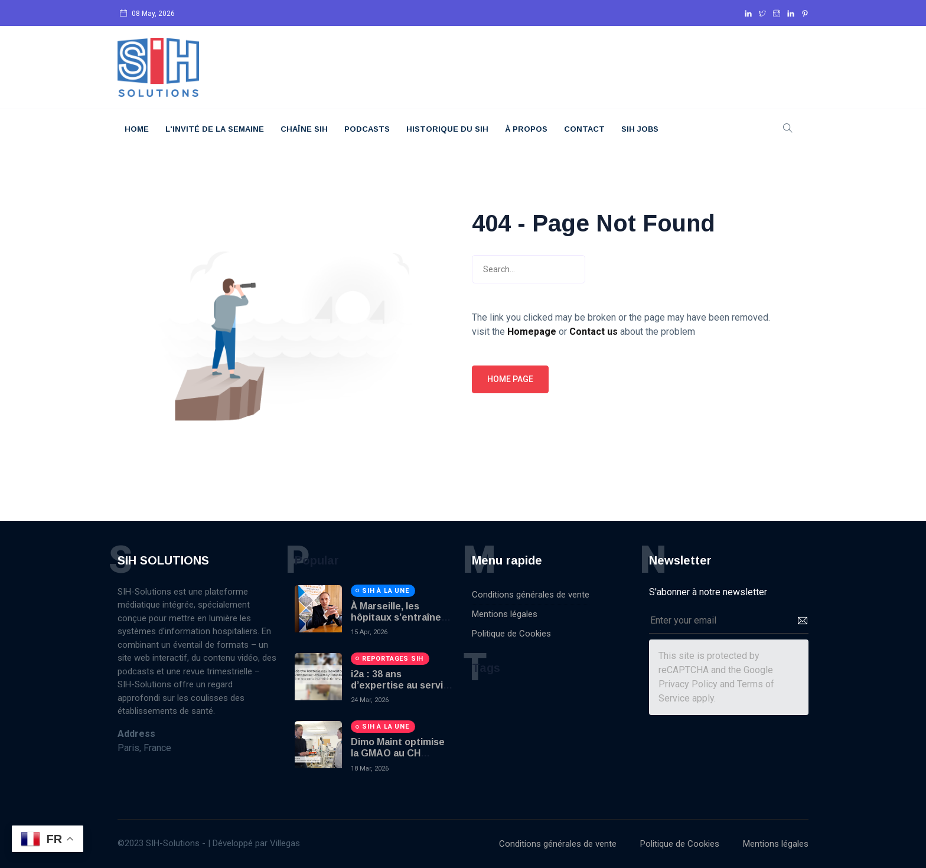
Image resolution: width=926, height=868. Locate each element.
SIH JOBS (639, 129)
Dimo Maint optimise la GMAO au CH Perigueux (398, 753)
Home (137, 129)
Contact (584, 129)
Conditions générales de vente (530, 594)
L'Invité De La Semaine (214, 129)
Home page (510, 379)
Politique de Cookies (511, 633)
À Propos (526, 129)
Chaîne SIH (304, 129)
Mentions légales (504, 614)
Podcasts (367, 129)
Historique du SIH (447, 129)
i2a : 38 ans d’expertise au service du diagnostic (402, 685)
